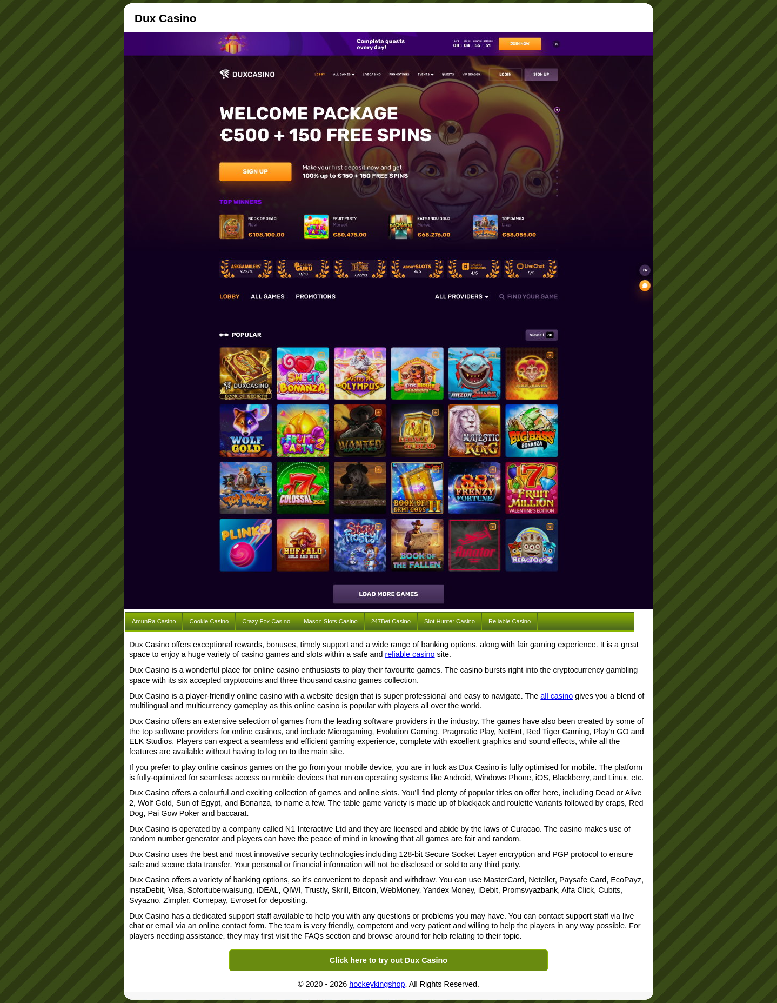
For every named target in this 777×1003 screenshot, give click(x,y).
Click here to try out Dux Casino (388, 960)
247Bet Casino (391, 621)
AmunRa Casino (154, 621)
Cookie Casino (209, 621)
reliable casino (410, 654)
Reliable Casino (509, 621)
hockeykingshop (377, 984)
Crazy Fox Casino (266, 621)
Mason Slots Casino (331, 621)
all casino (556, 696)
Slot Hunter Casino (449, 621)
